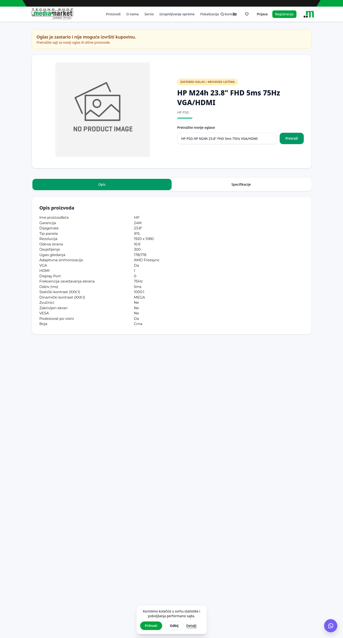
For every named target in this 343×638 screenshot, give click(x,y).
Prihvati (151, 625)
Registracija (284, 14)
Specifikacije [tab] (241, 184)
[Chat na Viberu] (330, 625)
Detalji (191, 625)
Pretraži (291, 138)
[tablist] (172, 184)
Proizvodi (113, 14)
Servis (149, 14)
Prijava (262, 14)
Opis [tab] (101, 184)
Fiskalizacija (209, 14)
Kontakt (231, 14)
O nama (132, 14)
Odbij (174, 625)
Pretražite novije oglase (196, 127)
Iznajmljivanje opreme (177, 14)
